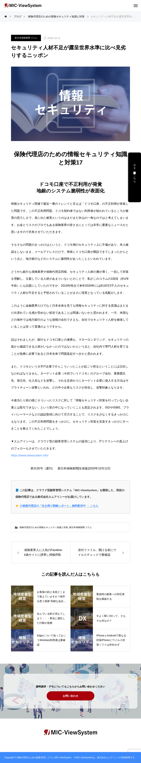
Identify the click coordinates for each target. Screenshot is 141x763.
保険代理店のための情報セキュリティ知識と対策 (43, 527)
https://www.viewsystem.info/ (29, 455)
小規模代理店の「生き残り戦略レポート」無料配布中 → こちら (59, 505)
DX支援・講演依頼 (134, 169)
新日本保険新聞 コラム (26, 38)
